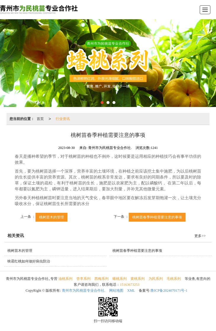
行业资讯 (63, 119)
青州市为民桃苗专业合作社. (83, 290)
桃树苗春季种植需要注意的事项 (157, 217)
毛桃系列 (174, 279)
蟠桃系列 (119, 279)
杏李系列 (83, 279)
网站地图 (116, 290)
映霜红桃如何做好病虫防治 (28, 261)
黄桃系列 (137, 279)
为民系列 (156, 279)
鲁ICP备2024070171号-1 (169, 290)
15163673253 (129, 285)
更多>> (200, 236)
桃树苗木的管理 (51, 217)
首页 (40, 119)
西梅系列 (101, 279)
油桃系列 (65, 279)
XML (131, 290)
